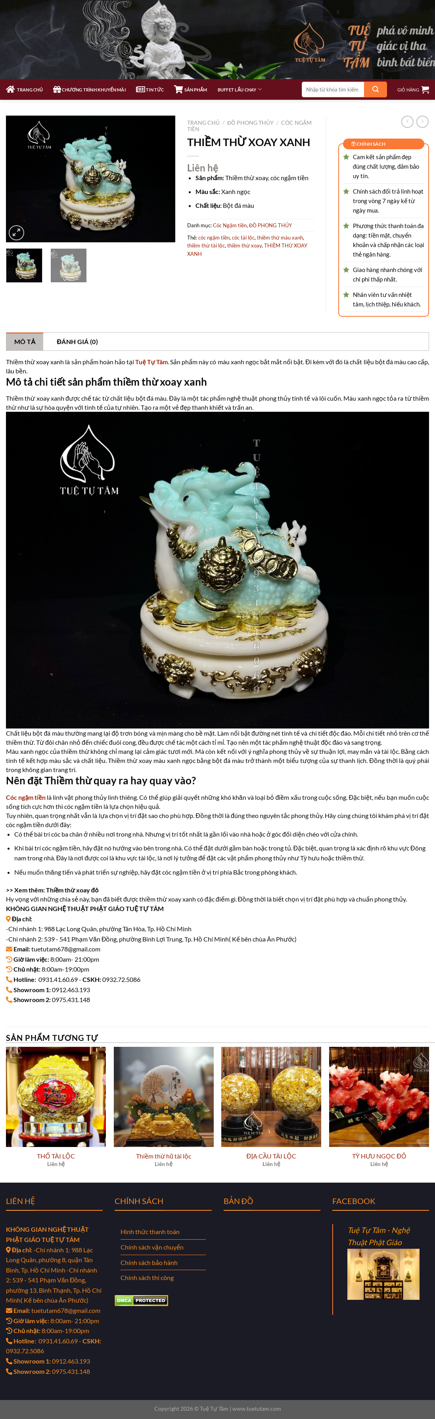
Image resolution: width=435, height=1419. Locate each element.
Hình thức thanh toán (150, 1231)
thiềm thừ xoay (244, 245)
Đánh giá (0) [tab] (77, 341)
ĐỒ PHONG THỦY (250, 123)
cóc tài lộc (243, 237)
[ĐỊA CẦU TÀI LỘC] (271, 1097)
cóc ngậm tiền (214, 237)
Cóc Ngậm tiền (230, 225)
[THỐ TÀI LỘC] (56, 1097)
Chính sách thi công (147, 1277)
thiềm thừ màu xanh (280, 237)
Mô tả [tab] (24, 341)
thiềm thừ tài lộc (206, 245)
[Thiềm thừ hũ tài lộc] (164, 1097)
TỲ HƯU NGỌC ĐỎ (379, 1156)
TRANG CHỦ (24, 89)
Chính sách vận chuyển (152, 1247)
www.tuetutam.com (256, 1408)
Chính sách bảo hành (149, 1262)
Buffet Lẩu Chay (240, 89)
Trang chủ (203, 123)
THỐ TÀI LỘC (56, 1156)
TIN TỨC (150, 89)
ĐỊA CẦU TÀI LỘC (272, 1156)
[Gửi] (375, 89)
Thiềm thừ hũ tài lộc (163, 1156)
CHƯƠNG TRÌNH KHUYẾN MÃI (89, 89)
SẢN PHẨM (190, 89)
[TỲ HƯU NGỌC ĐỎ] (379, 1097)
